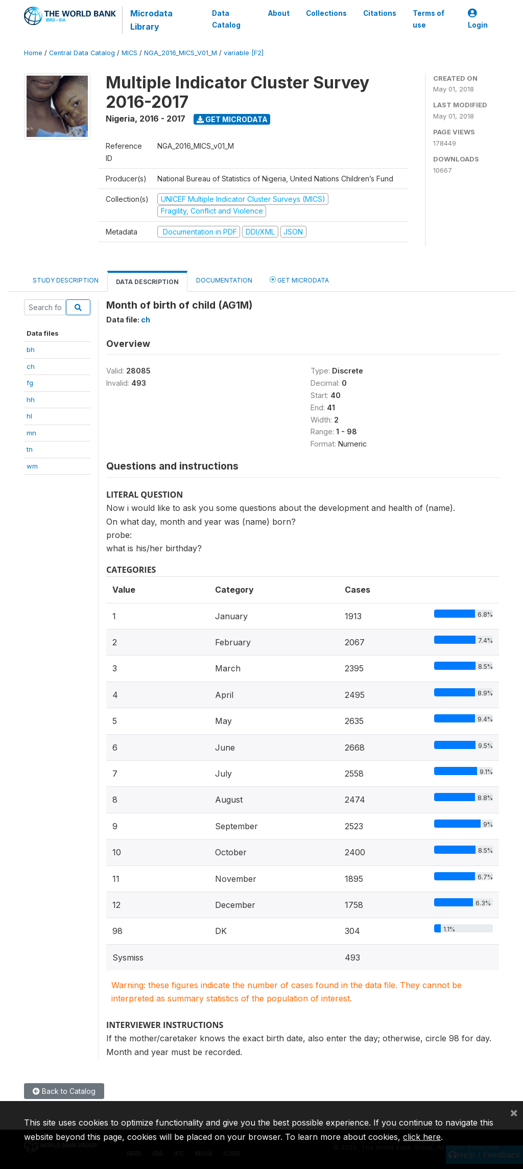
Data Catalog (226, 19)
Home (33, 53)
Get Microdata (232, 119)
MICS (129, 53)
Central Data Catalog (82, 53)
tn (30, 449)
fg (30, 383)
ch (31, 366)
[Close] (514, 1112)
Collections (326, 13)
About (279, 13)
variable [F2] (244, 53)
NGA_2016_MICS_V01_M (180, 53)
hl (29, 416)
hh (31, 399)
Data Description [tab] (147, 282)
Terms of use (428, 19)
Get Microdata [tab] (299, 279)
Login (478, 19)
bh (31, 349)
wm (32, 466)
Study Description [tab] (66, 280)
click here (422, 1137)
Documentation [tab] (224, 280)
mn (31, 433)
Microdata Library (151, 20)
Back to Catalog (64, 1091)
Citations (379, 13)
